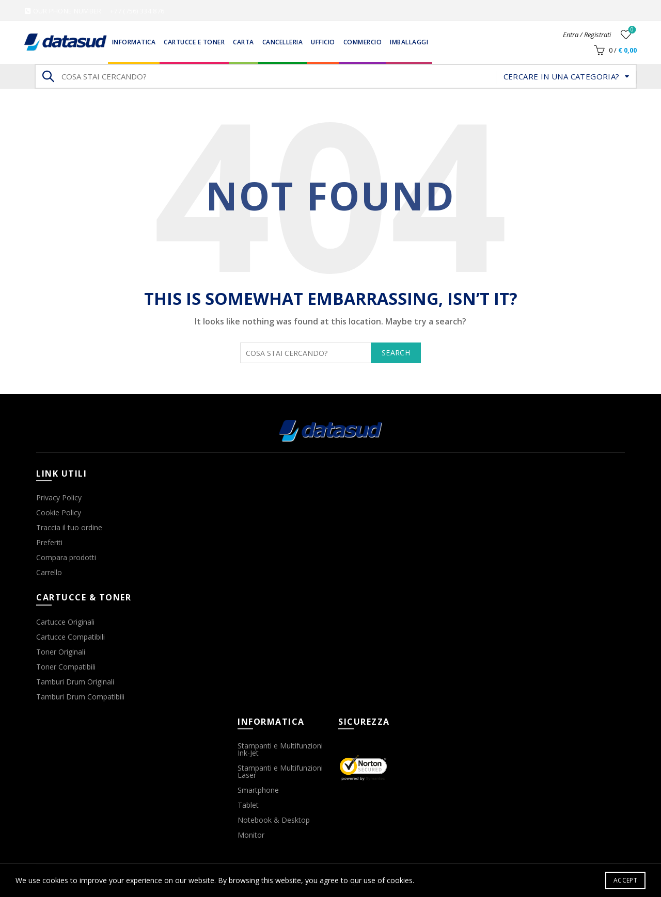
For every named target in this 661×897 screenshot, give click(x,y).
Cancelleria (282, 42)
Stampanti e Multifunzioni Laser (280, 771)
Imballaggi (409, 42)
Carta (243, 42)
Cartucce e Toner (194, 42)
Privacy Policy (59, 497)
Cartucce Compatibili (70, 637)
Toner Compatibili (66, 667)
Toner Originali (60, 652)
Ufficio (323, 42)
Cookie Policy (58, 512)
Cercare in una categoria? (561, 76)
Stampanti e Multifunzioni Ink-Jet (280, 749)
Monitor (251, 835)
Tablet (248, 805)
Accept (625, 880)
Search (47, 76)
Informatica (134, 42)
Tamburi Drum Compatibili (80, 697)
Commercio (362, 42)
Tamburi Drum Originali (75, 682)
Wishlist (631, 30)
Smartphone (258, 790)
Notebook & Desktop (274, 820)
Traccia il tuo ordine (69, 527)
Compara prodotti (66, 557)
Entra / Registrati (587, 34)
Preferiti (49, 542)
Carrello (49, 572)
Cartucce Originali (65, 622)
